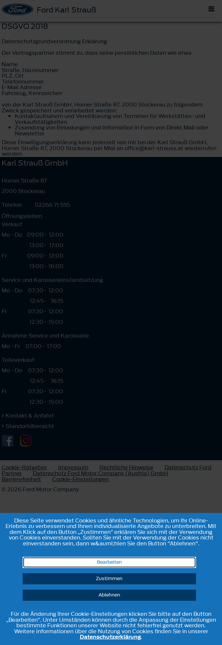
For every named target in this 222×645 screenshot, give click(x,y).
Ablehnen (109, 595)
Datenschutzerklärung (110, 637)
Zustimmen (109, 578)
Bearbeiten (109, 562)
